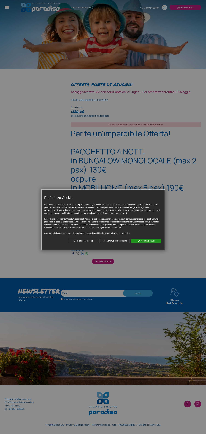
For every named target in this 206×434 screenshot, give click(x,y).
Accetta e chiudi (146, 241)
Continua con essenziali (114, 241)
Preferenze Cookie (83, 241)
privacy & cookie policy (120, 233)
